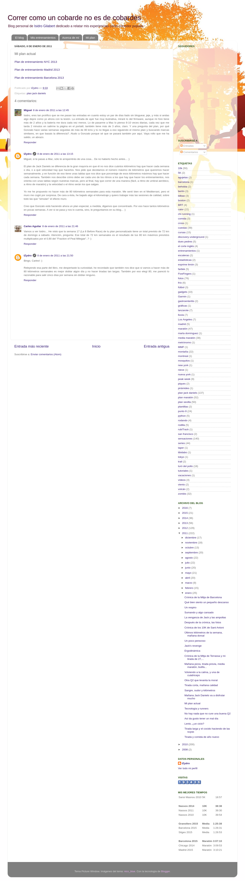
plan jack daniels (36, 93)
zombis (182, 493)
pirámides (183, 388)
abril (188, 577)
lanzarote (183, 310)
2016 (185, 507)
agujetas (183, 177)
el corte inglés (186, 246)
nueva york (184, 374)
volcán (181, 489)
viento (181, 484)
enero (188, 592)
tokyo (181, 457)
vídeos (182, 480)
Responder (30, 142)
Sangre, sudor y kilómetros (200, 690)
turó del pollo (185, 466)
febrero (189, 588)
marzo (189, 582)
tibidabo (182, 452)
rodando (183, 420)
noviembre (191, 542)
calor (181, 209)
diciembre (191, 537)
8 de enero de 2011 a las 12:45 (51, 110)
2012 (185, 528)
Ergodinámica (192, 650)
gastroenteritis (186, 301)
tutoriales (183, 470)
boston (182, 200)
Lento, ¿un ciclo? (194, 723)
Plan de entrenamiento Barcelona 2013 (39, 77)
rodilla (181, 425)
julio (187, 562)
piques (182, 383)
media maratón (186, 337)
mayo (188, 572)
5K (179, 172)
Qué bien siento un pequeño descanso (207, 602)
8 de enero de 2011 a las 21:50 (55, 255)
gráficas (182, 305)
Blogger (165, 871)
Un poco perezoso (195, 640)
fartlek (181, 269)
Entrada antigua (156, 346)
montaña (183, 351)
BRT (180, 205)
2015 (185, 512)
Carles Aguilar (32, 226)
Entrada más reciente (31, 346)
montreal (183, 356)
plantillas (183, 406)
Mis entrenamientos (43, 37)
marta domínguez (188, 333)
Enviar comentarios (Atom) (46, 354)
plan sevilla (184, 402)
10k (180, 168)
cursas (182, 232)
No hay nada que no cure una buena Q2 (208, 713)
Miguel (28, 110)
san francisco (185, 434)
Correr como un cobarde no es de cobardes (74, 18)
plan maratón (185, 397)
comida (182, 218)
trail (180, 461)
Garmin (182, 296)
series (181, 443)
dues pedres (185, 241)
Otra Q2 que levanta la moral (201, 680)
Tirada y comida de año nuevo (202, 736)
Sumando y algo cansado (199, 612)
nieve (181, 369)
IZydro (28, 153)
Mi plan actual (192, 703)
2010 (185, 744)
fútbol (181, 287)
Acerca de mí (70, 37)
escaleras (183, 255)
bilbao (181, 195)
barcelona (183, 182)
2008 (185, 749)
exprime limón (186, 264)
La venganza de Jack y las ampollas (205, 617)
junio (188, 567)
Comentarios (189, 152)
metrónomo (184, 342)
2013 (185, 523)
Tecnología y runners (196, 708)
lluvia (181, 314)
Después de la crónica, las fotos (203, 622)
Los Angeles (185, 319)
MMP (181, 347)
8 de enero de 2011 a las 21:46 (60, 226)
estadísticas (185, 259)
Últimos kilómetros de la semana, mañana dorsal (204, 634)
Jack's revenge (193, 645)
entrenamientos (187, 250)
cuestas (182, 227)
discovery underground (191, 237)
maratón (183, 328)
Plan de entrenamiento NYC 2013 (36, 61)
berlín (181, 191)
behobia (182, 186)
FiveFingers (185, 273)
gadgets (182, 291)
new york (183, 365)
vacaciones (184, 475)
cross (181, 223)
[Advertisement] (202, 108)
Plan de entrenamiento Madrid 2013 (37, 69)
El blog (19, 37)
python (182, 415)
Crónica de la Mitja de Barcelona (203, 597)
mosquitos (184, 360)
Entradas (187, 145)
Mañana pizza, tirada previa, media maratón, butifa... (205, 665)
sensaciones (185, 438)
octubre (189, 547)
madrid (182, 324)
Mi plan (90, 37)
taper (181, 447)
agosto (189, 557)
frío (180, 282)
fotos (181, 278)
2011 (185, 533)
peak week (184, 379)
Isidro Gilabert (44, 26)
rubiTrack (183, 429)
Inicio (96, 346)
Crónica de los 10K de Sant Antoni (204, 627)
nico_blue (129, 871)
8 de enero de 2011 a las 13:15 (55, 153)
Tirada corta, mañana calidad (201, 685)
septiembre (192, 552)
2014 (185, 518)
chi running (184, 214)
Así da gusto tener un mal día (201, 718)
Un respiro (190, 607)
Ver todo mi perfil (187, 768)
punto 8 (182, 411)
